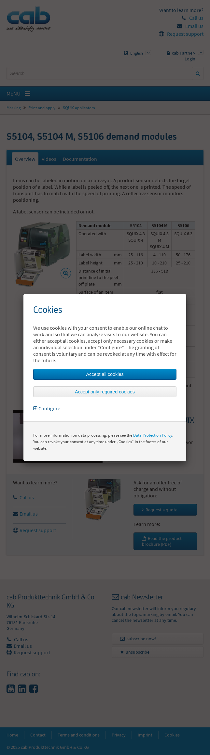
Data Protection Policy (152, 435)
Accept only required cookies (105, 391)
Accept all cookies (104, 374)
